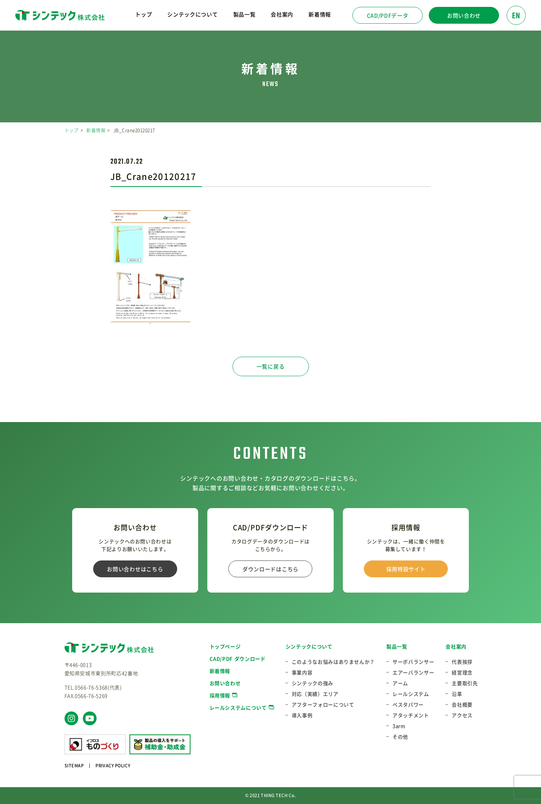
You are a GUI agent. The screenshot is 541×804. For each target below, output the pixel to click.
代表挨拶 (462, 661)
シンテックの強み (312, 683)
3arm (398, 726)
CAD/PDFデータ (388, 15)
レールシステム (410, 693)
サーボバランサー (413, 661)
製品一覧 (396, 646)
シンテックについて (309, 646)
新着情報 (319, 14)
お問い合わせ (464, 15)
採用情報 (220, 695)
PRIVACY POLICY (112, 765)
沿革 (457, 693)
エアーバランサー (413, 672)
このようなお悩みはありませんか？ (333, 661)
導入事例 (302, 715)
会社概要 (462, 704)
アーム (400, 683)
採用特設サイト (406, 569)
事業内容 (302, 672)
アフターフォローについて (323, 704)
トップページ (225, 646)
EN (516, 16)
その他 (400, 736)
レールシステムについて (238, 707)
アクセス (462, 715)
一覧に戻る (271, 366)
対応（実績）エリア (315, 693)
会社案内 (456, 646)
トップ (143, 14)
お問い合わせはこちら (135, 569)
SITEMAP (74, 765)
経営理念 (462, 672)
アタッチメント (410, 715)
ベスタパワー (408, 704)
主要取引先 (465, 683)
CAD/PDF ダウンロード (238, 658)
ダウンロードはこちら (270, 569)
